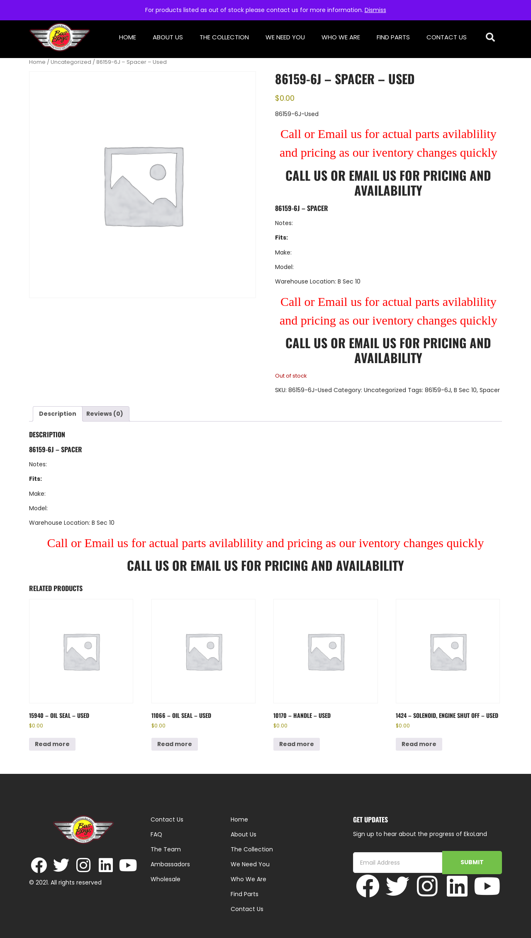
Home (127, 37)
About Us (168, 37)
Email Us (374, 175)
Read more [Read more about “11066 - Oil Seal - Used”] (174, 744)
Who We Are (341, 37)
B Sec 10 (465, 390)
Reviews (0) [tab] (104, 414)
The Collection (224, 37)
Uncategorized (71, 62)
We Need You (285, 37)
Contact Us (446, 37)
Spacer (490, 390)
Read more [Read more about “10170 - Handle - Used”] (296, 744)
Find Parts (393, 37)
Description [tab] (57, 414)
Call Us (306, 175)
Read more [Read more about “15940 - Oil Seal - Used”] (52, 744)
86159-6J (438, 390)
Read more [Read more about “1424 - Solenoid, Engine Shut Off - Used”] (419, 744)
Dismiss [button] (375, 10)
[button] (490, 37)
